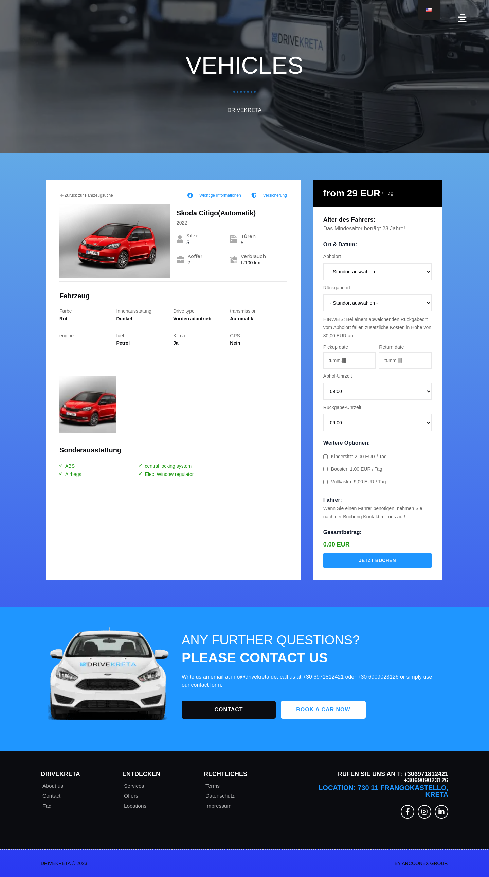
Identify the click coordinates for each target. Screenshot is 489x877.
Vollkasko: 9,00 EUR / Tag (354, 481)
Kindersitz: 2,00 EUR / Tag (355, 456)
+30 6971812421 (323, 677)
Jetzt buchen (377, 560)
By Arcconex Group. (421, 863)
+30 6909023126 (378, 677)
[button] (462, 18)
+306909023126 (426, 780)
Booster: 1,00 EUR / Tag (352, 469)
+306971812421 (425, 774)
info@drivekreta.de (254, 677)
